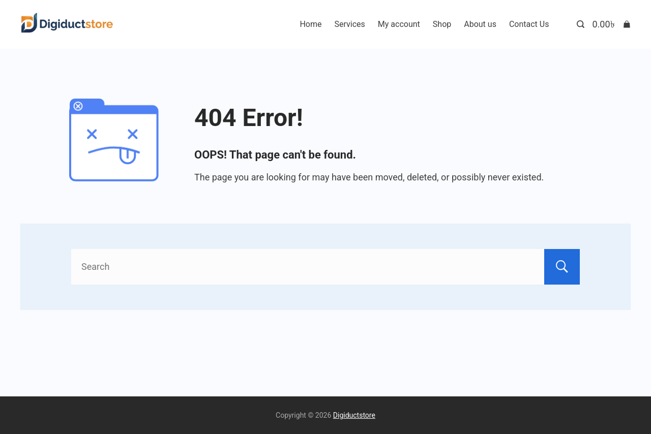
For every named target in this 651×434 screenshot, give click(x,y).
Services (350, 24)
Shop (442, 24)
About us (480, 24)
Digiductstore (354, 415)
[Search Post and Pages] (580, 24)
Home (310, 24)
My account (399, 24)
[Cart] (611, 24)
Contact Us (529, 24)
